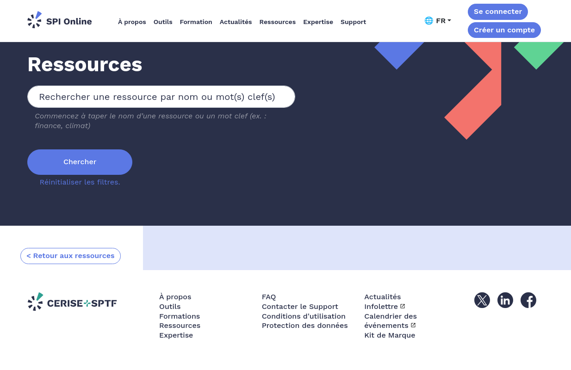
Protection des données (305, 325)
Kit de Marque (389, 335)
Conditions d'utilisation (304, 316)
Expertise (318, 21)
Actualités (236, 21)
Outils (163, 21)
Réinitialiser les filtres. (80, 182)
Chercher (79, 161)
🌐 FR (435, 20)
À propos (132, 21)
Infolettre (381, 306)
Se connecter (498, 11)
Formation (196, 21)
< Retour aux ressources (70, 255)
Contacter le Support (300, 306)
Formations (179, 316)
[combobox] (161, 97)
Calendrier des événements (390, 321)
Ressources (278, 21)
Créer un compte (504, 29)
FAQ (269, 296)
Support (353, 21)
